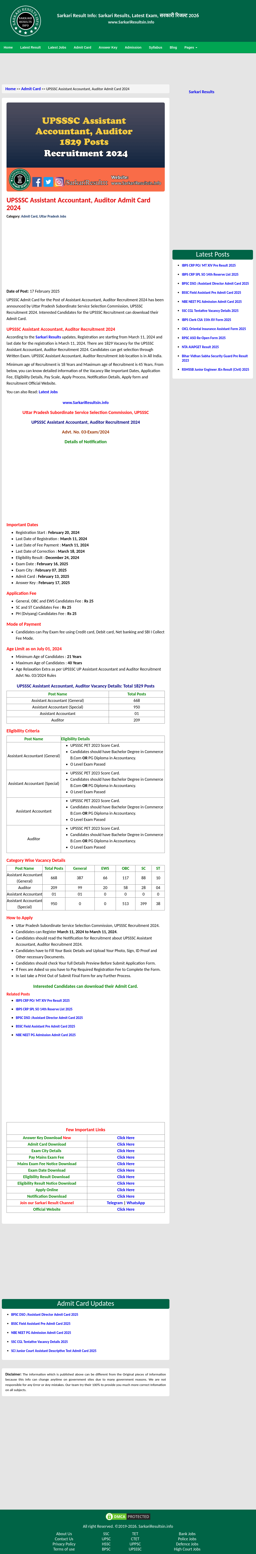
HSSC (106, 1544)
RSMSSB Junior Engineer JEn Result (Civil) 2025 (215, 369)
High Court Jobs (187, 1549)
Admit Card (31, 88)
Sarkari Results (48, 337)
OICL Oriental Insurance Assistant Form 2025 (214, 329)
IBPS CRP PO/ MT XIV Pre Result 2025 (43, 1001)
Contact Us (64, 1538)
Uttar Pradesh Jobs (52, 216)
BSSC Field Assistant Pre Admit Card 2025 (45, 1026)
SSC (106, 1533)
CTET (135, 1538)
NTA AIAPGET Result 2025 (200, 347)
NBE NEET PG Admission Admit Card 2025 (46, 1035)
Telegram (115, 1202)
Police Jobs (187, 1538)
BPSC (106, 1549)
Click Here (126, 1144)
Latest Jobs (48, 391)
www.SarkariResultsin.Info (131, 22)
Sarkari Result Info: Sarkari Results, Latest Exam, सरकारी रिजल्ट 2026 (128, 15)
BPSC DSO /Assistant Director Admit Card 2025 (49, 1018)
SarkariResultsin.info (155, 1526)
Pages (191, 47)
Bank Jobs (187, 1533)
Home (10, 88)
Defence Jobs (187, 1544)
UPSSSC (135, 1549)
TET (135, 1533)
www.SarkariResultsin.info (86, 402)
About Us (64, 1533)
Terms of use (64, 1549)
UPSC (106, 1538)
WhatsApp (136, 1202)
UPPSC (135, 1544)
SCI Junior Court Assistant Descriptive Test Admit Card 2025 (53, 1351)
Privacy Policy (64, 1544)
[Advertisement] (128, 68)
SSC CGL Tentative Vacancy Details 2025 (39, 1342)
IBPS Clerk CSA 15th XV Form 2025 (206, 320)
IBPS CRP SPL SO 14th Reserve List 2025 (44, 1009)
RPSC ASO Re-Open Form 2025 (204, 338)
